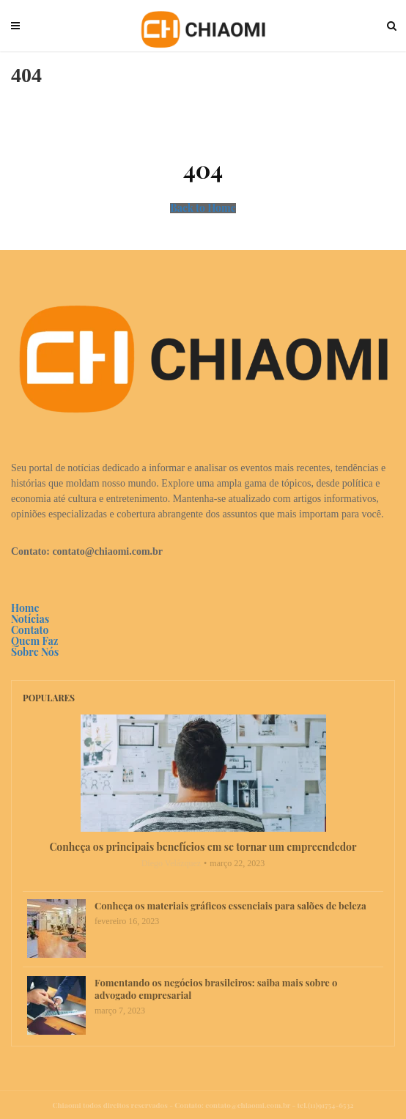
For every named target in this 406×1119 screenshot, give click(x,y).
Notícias (30, 619)
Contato (29, 630)
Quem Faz (34, 641)
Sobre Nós (35, 652)
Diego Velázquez (171, 863)
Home (25, 608)
